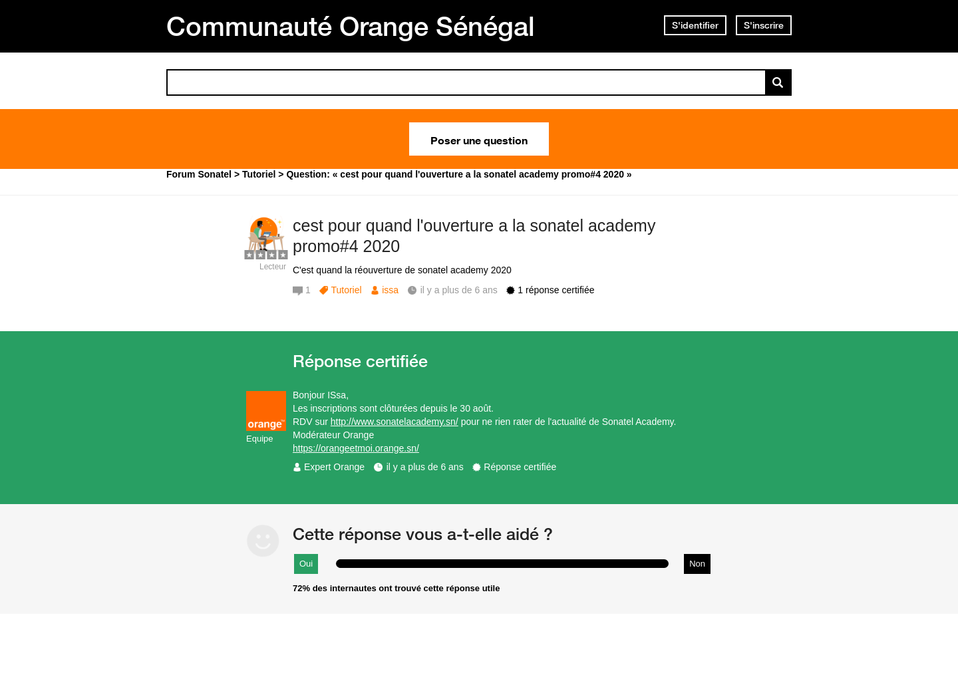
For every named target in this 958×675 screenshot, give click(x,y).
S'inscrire (764, 25)
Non (697, 564)
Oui (306, 564)
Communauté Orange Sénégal (350, 26)
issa (390, 290)
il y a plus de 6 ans (425, 467)
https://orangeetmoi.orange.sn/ (356, 448)
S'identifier (695, 25)
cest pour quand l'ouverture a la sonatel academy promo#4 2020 (474, 235)
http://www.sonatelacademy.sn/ (394, 421)
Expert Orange (334, 467)
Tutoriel (346, 290)
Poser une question (479, 139)
